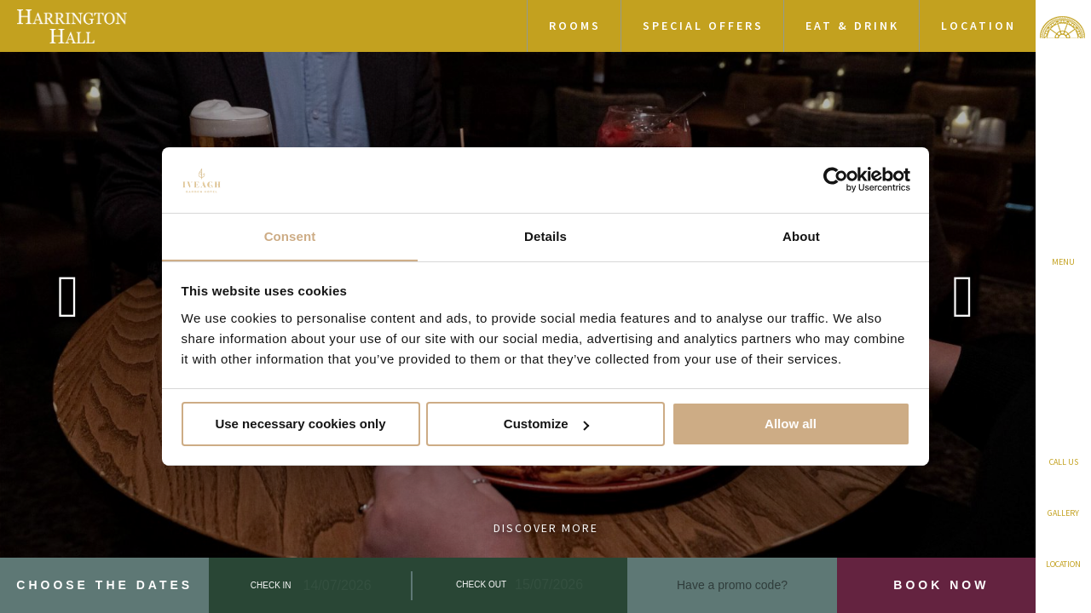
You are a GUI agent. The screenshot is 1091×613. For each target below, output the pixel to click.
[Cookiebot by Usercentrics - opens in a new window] (835, 179)
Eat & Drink (852, 25)
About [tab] (801, 235)
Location (978, 25)
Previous (68, 306)
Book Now (941, 585)
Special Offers (703, 25)
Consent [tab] (290, 235)
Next (963, 306)
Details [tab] (545, 235)
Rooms (575, 25)
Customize (546, 424)
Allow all (791, 424)
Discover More (546, 528)
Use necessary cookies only (300, 424)
